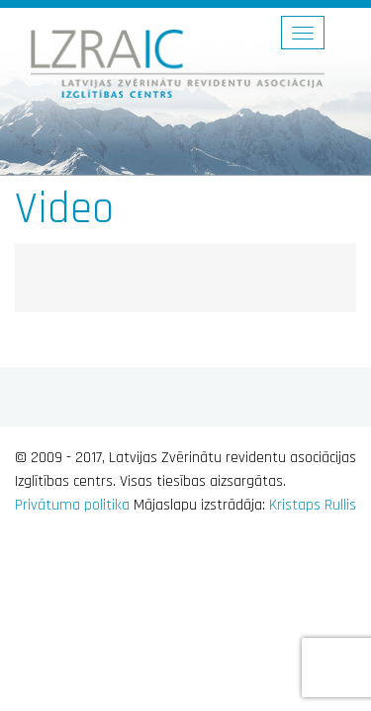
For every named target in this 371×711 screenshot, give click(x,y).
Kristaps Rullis (312, 505)
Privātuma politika (72, 505)
